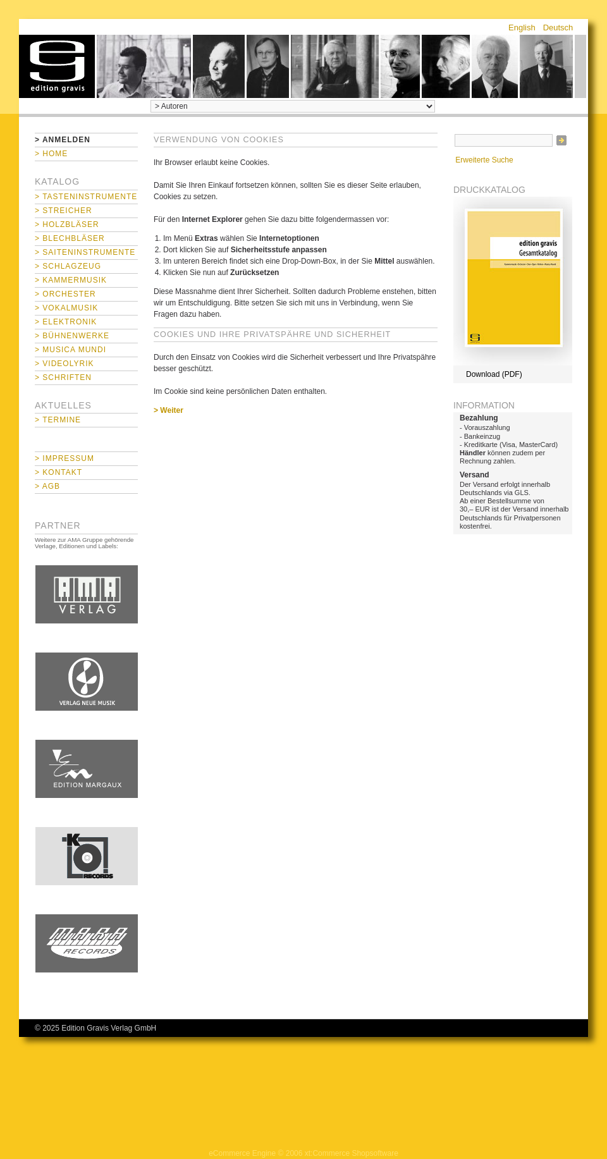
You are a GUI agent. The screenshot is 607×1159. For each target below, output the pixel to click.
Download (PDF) (494, 374)
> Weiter (168, 410)
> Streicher (63, 210)
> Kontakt (58, 472)
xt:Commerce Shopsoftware (351, 1153)
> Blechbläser (70, 238)
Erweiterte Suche (484, 160)
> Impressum (64, 458)
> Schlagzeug (68, 266)
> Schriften (63, 377)
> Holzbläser (67, 224)
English (522, 27)
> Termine (58, 419)
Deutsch (558, 27)
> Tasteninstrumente (86, 196)
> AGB (47, 486)
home (57, 66)
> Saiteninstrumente (85, 252)
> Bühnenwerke (72, 335)
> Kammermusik (71, 280)
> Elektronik (66, 321)
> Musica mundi (70, 349)
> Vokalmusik (66, 308)
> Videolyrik (64, 363)
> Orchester (65, 294)
